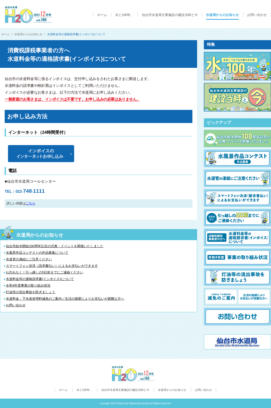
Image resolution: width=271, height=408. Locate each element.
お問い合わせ (16, 305)
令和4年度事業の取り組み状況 (28, 285)
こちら (30, 203)
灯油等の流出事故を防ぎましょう (30, 292)
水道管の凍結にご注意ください (29, 259)
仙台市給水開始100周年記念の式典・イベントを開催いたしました (54, 246)
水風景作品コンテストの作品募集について (37, 252)
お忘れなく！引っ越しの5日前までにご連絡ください (44, 272)
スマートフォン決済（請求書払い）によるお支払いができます (52, 266)
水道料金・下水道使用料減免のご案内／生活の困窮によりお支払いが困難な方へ (65, 298)
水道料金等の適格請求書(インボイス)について (40, 279)
